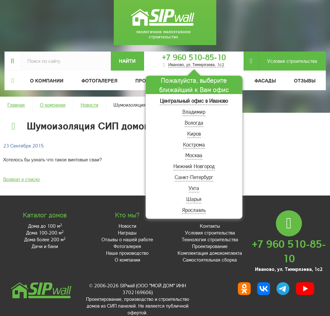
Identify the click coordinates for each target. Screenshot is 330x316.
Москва (193, 155)
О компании (52, 105)
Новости (89, 105)
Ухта (194, 188)
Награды (127, 232)
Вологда (194, 123)
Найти (127, 61)
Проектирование (210, 246)
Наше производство (127, 253)
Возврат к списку (21, 179)
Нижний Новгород (194, 166)
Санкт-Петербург (194, 177)
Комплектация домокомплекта (210, 253)
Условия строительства (287, 61)
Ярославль (194, 210)
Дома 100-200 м (44, 232)
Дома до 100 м (45, 226)
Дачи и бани (45, 246)
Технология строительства (210, 239)
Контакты (210, 226)
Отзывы (304, 80)
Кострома (194, 144)
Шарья (193, 199)
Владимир (193, 112)
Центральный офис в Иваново (194, 101)
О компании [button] (46, 80)
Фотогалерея (99, 80)
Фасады (265, 80)
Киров (194, 133)
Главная (16, 105)
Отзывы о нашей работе (127, 239)
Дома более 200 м (44, 239)
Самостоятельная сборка (210, 260)
